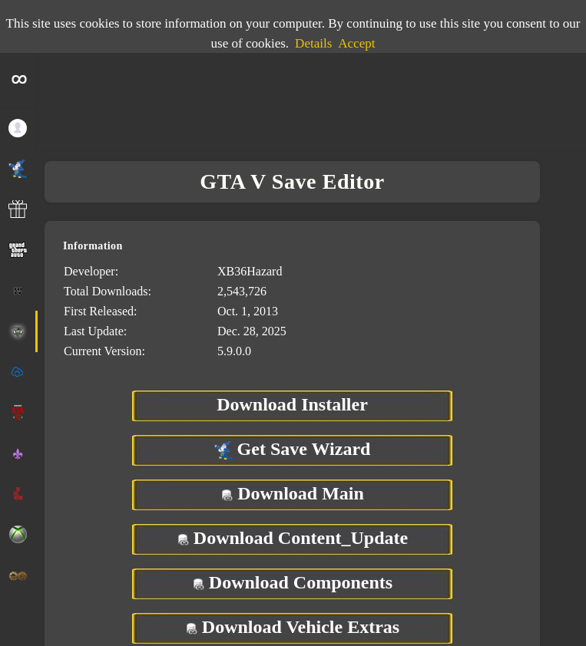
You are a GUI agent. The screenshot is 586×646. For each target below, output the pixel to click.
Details (313, 43)
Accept (356, 43)
